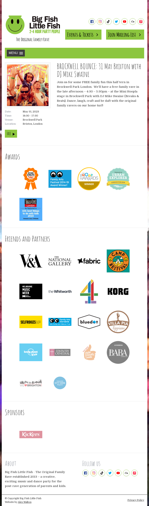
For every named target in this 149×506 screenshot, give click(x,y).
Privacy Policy (135, 500)
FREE (11, 133)
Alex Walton (24, 502)
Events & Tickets (83, 34)
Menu (16, 53)
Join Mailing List (125, 34)
